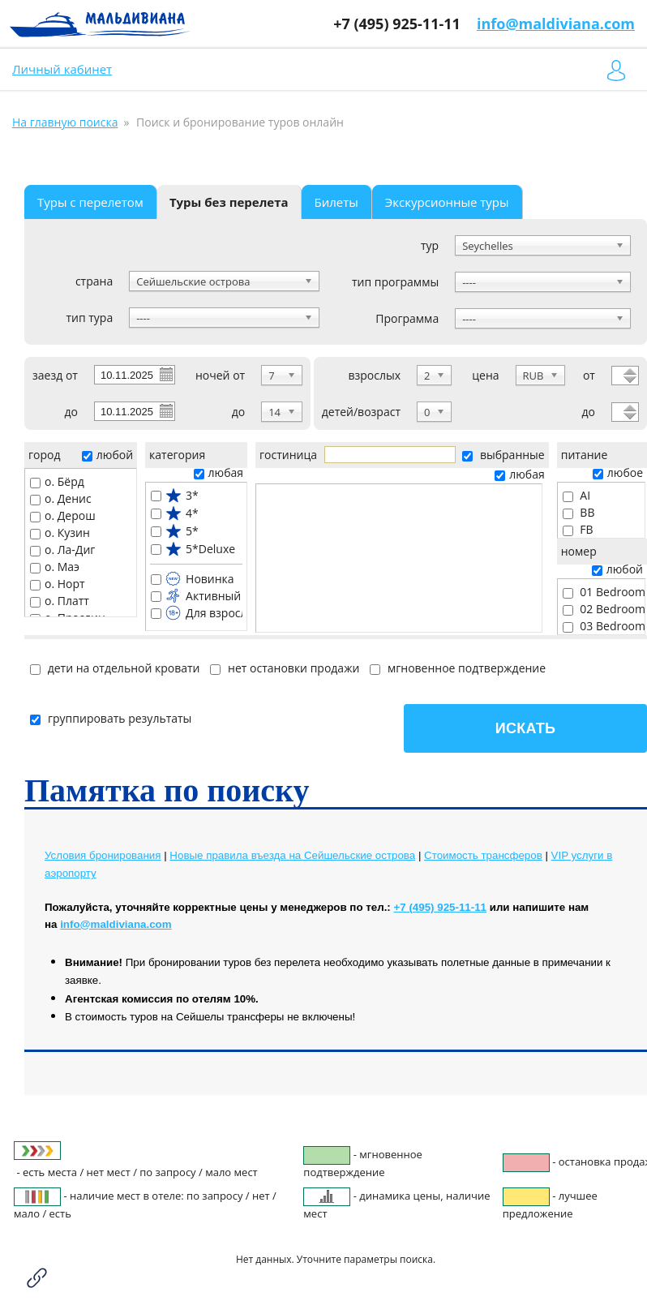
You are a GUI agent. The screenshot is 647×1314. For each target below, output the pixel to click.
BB (579, 512)
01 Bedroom (604, 591)
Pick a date (165, 374)
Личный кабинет (62, 69)
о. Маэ (54, 566)
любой (107, 454)
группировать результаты (110, 718)
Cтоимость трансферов (483, 855)
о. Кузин (60, 532)
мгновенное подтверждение (458, 668)
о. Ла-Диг (62, 549)
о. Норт (57, 583)
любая (218, 472)
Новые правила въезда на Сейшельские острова (292, 855)
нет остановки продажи (284, 668)
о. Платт (59, 600)
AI (576, 495)
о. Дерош (63, 515)
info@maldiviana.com (556, 23)
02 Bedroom (604, 608)
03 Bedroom (604, 625)
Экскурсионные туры (447, 202)
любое (618, 472)
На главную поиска (65, 122)
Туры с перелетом (90, 202)
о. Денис (61, 498)
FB (578, 529)
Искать (525, 728)
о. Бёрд (57, 481)
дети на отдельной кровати (114, 668)
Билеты (336, 202)
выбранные (503, 454)
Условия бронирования (103, 855)
